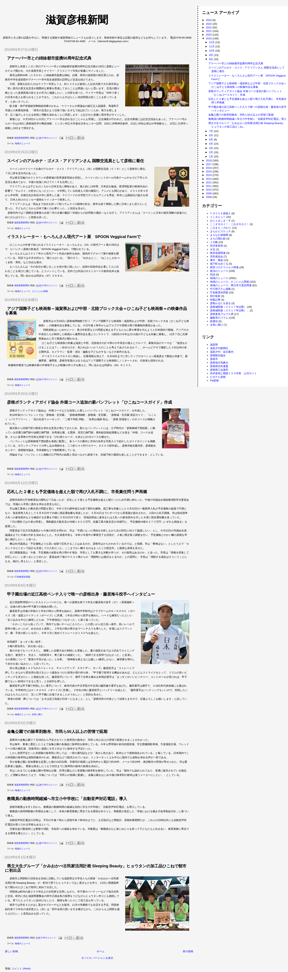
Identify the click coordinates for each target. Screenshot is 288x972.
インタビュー (218, 216)
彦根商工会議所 (219, 369)
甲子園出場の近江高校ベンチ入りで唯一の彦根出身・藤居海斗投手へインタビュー (81, 594)
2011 (209, 186)
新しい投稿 (11, 951)
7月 (211, 131)
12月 (212, 42)
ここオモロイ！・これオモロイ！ (229, 224)
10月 (212, 50)
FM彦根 (214, 380)
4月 (211, 143)
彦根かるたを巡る (220, 303)
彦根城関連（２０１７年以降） (228, 306)
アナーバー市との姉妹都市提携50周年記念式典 (49, 58)
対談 (212, 274)
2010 (209, 189)
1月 (211, 156)
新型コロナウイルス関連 (224, 267)
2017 (209, 164)
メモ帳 (214, 242)
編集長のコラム (219, 317)
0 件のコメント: (50, 138)
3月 (211, 148)
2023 (209, 23)
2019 (209, 38)
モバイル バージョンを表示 (97, 957)
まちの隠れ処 (218, 238)
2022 (209, 27)
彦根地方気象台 (219, 362)
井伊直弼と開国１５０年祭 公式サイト (233, 373)
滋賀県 (214, 344)
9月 (211, 55)
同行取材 (215, 296)
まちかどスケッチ (220, 231)
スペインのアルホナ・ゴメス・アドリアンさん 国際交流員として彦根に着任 (75, 161)
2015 (209, 171)
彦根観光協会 (218, 355)
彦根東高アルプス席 (221, 314)
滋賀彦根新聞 (56, 20)
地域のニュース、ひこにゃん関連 (31, 291)
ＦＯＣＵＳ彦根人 (220, 213)
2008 (209, 197)
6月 (211, 135)
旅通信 (214, 321)
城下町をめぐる (219, 263)
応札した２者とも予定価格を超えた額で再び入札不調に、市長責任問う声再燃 (77, 491)
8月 (211, 59)
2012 (209, 182)
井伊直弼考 (216, 245)
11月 (212, 46)
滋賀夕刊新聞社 (219, 348)
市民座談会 (216, 256)
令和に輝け (37, 714)
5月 (211, 139)
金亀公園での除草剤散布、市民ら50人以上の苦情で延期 (57, 731)
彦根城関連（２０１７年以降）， (229, 310)
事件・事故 (216, 260)
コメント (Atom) (21, 968)
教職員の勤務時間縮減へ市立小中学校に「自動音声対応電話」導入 (67, 798)
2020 (209, 34)
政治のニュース (219, 270)
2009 (209, 193)
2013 (209, 178)
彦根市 (214, 358)
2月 (211, 152)
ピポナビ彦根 (218, 376)
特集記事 (215, 299)
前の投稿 (188, 951)
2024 (209, 20)
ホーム (100, 951)
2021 (209, 31)
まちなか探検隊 (219, 234)
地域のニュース (22, 143)
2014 (209, 175)
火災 (212, 249)
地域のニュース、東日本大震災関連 (231, 285)
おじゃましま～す (220, 220)
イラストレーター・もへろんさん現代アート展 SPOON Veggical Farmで (74, 236)
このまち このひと (221, 227)
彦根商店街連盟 (219, 366)
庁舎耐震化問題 (22, 577)
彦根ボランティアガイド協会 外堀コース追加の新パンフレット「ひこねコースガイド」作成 (89, 402)
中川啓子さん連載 (220, 288)
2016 (209, 167)
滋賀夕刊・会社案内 (221, 351)
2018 (209, 160)
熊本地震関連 (218, 252)
